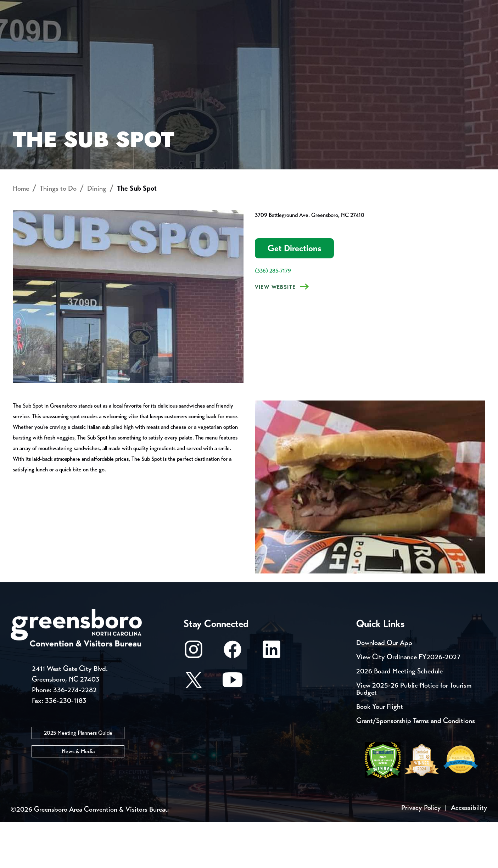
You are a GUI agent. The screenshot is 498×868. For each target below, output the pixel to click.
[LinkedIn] (271, 699)
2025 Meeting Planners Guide (78, 779)
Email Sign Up (187, 7)
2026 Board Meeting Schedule (399, 717)
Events (23, 7)
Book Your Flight (379, 752)
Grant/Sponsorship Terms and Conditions (415, 766)
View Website (275, 333)
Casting (278, 7)
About (24, 30)
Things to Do (275, 30)
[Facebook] (232, 699)
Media (237, 7)
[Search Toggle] (478, 30)
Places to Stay (94, 30)
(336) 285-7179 (273, 317)
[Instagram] (193, 699)
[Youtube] (232, 729)
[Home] (192, 30)
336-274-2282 (75, 736)
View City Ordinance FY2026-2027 (408, 703)
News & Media (78, 797)
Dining (96, 234)
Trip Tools (71, 7)
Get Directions (294, 294)
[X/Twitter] (193, 729)
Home (21, 234)
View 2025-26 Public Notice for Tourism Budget (413, 735)
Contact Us (127, 7)
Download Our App (384, 688)
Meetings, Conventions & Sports (391, 30)
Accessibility (469, 853)
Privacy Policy (421, 853)
